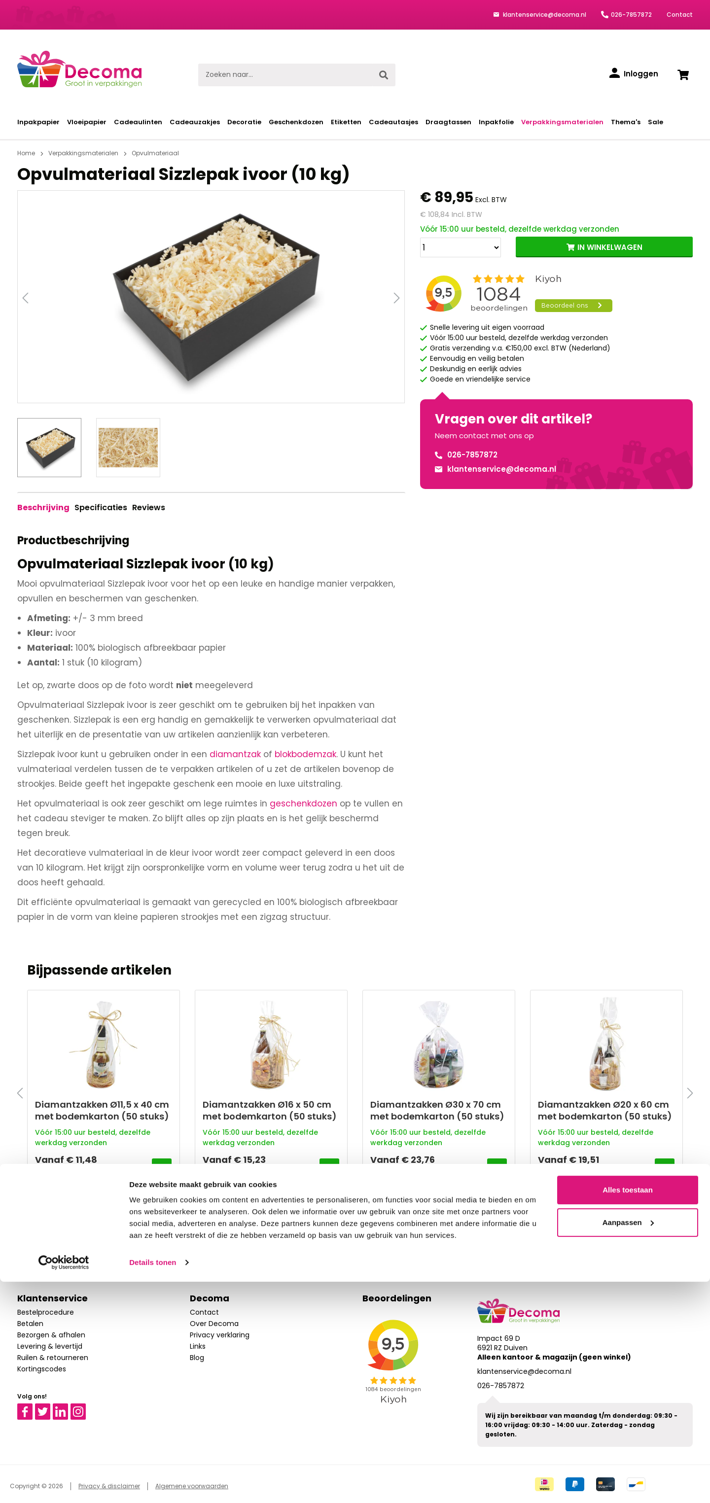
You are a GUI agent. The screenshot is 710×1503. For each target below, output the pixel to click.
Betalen (30, 1323)
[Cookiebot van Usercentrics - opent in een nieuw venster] (64, 1483)
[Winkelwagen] (683, 75)
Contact (680, 14)
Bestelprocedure (45, 1312)
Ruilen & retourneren (52, 1358)
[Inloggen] (634, 74)
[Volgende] (397, 297)
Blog (197, 1358)
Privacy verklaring (219, 1335)
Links (198, 1346)
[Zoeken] (383, 75)
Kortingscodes (41, 1369)
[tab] (43, 508)
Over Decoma (214, 1323)
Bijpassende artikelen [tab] (99, 970)
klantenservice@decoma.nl (543, 14)
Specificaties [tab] (100, 507)
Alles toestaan (628, 1411)
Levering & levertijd (49, 1346)
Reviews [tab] (148, 507)
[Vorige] (25, 297)
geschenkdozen (303, 803)
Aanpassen (628, 1443)
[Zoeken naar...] (285, 75)
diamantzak (235, 754)
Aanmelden (453, 1239)
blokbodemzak (305, 754)
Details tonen (152, 1483)
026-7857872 (631, 14)
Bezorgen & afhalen (51, 1335)
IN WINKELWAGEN (609, 247)
